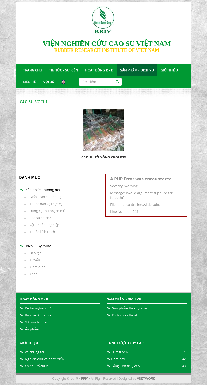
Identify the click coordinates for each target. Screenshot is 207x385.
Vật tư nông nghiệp (43, 225)
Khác (32, 274)
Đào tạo (34, 253)
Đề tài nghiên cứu (39, 308)
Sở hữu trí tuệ (36, 322)
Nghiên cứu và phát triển (44, 359)
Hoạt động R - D (99, 70)
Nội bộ (48, 81)
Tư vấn (33, 260)
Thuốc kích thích (41, 232)
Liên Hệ (29, 81)
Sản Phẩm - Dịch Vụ (137, 70)
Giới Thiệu (169, 70)
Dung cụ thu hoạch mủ (46, 211)
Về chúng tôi (34, 352)
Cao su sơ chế (39, 218)
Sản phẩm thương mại (129, 308)
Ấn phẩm (32, 329)
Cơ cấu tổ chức (36, 366)
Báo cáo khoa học (38, 315)
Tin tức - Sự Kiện (63, 70)
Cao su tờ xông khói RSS (103, 157)
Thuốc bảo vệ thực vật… (46, 204)
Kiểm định (36, 267)
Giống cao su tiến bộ (44, 197)
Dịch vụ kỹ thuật (124, 315)
